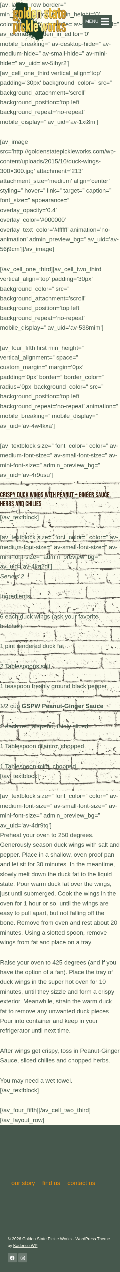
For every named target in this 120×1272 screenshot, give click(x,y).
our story (23, 1183)
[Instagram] (23, 1257)
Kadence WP (25, 1245)
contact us (81, 1183)
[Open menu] (97, 21)
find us (51, 1183)
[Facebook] (12, 1257)
